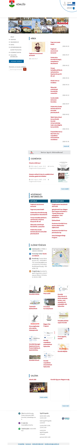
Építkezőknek (56, 220)
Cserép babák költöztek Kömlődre (54, 100)
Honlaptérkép (21, 443)
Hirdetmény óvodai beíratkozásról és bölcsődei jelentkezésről (38, 232)
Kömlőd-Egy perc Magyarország (60, 379)
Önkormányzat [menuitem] (14, 42)
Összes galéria (43, 397)
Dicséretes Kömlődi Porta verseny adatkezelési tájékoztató (59, 225)
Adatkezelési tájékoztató (37, 443)
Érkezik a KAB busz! (34, 163)
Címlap (12, 37)
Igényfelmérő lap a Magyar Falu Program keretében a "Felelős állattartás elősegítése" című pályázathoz (60, 213)
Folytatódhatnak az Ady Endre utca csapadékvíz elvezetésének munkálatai (56, 135)
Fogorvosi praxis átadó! (37, 209)
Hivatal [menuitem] (12, 44)
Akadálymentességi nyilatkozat (52, 443)
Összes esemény (65, 189)
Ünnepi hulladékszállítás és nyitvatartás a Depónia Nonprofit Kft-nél (56, 72)
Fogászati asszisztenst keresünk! (54, 51)
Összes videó (65, 405)
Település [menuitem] (13, 39)
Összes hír (66, 146)
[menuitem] (17, 37)
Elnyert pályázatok (15, 50)
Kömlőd (18, 4)
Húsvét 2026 (32, 379)
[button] (61, 255)
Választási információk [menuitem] (14, 55)
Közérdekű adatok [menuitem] (15, 52)
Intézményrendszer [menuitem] (15, 47)
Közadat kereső (16, 61)
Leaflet (55, 264)
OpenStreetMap (57, 266)
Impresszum (28, 443)
